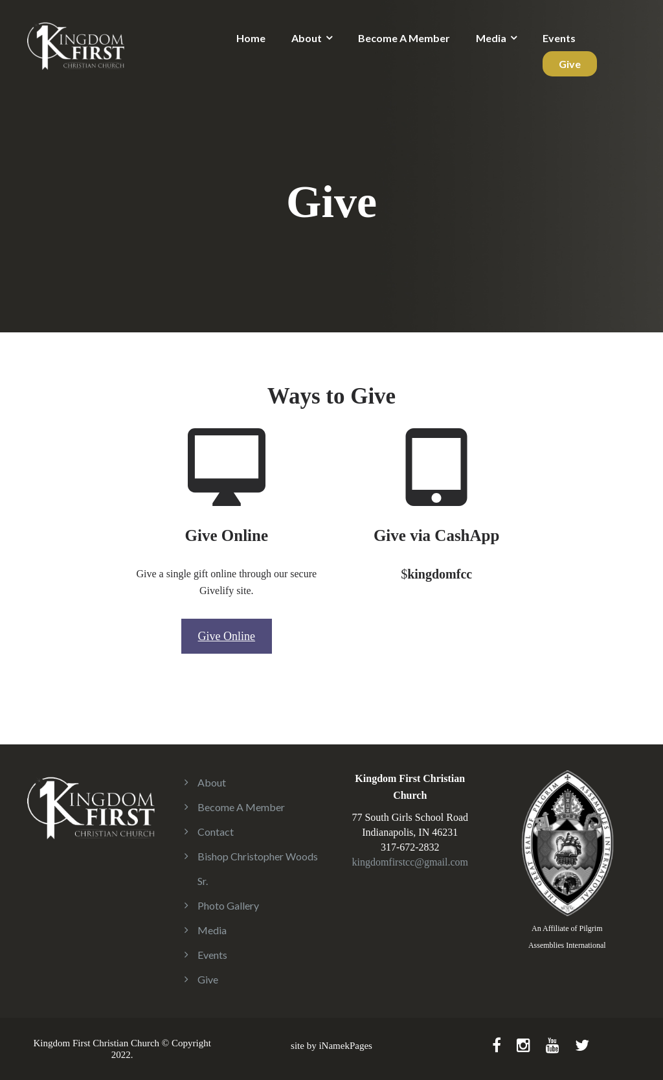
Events (559, 38)
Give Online (226, 636)
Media (491, 38)
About (306, 38)
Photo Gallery (228, 905)
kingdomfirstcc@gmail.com (410, 861)
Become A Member (404, 38)
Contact (215, 831)
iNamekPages (345, 1045)
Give (570, 64)
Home (250, 38)
